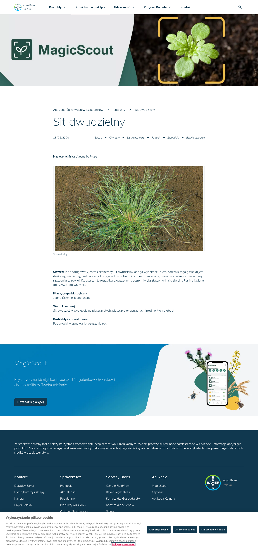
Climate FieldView (118, 485)
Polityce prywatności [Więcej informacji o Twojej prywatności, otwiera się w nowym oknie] (123, 544)
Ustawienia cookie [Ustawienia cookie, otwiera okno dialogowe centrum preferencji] (185, 529)
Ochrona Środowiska (74, 511)
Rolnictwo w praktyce (90, 7)
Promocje (66, 485)
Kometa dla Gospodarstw (123, 498)
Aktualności (68, 492)
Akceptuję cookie (159, 529)
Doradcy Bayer (24, 485)
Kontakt (186, 7)
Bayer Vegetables (118, 492)
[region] (129, 530)
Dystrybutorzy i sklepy (29, 492)
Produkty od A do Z (73, 505)
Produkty (58, 7)
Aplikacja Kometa (163, 498)
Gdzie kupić (124, 7)
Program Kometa (158, 7)
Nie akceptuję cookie (213, 529)
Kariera (19, 498)
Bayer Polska (23, 505)
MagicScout (160, 485)
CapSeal (157, 492)
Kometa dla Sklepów (120, 505)
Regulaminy (68, 498)
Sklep (110, 511)
